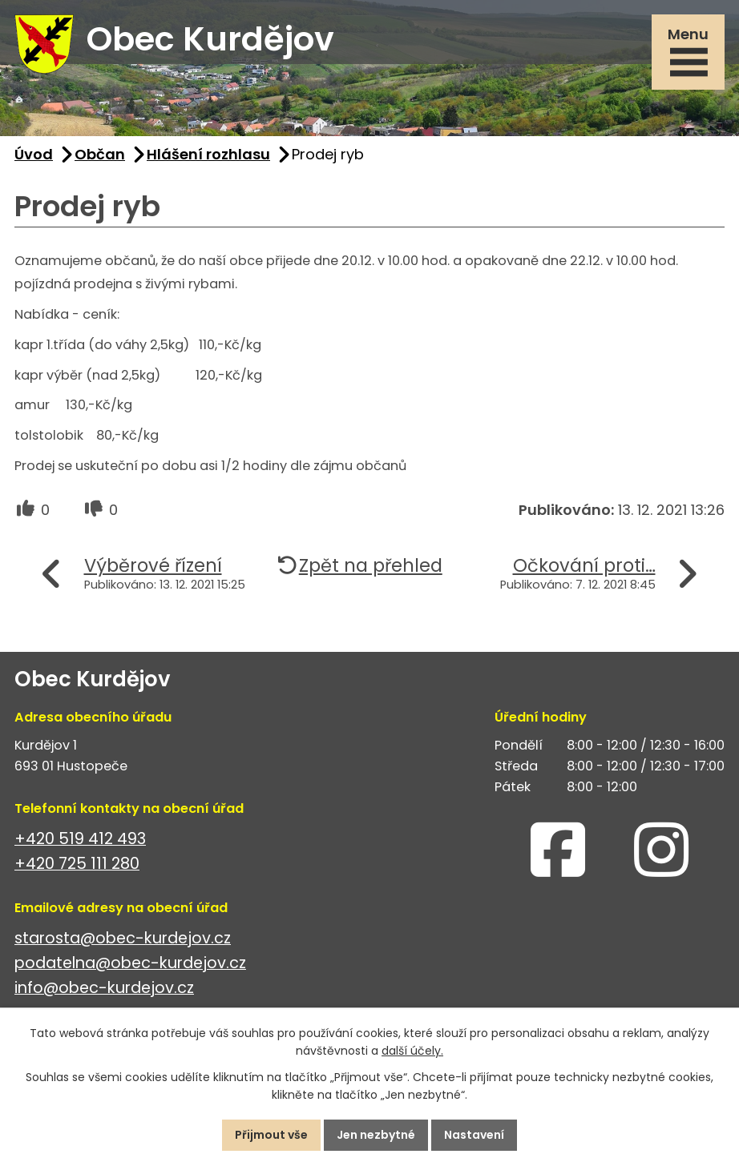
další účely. (412, 1051)
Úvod (33, 154)
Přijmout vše (271, 1135)
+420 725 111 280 (76, 863)
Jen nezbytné (376, 1135)
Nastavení (474, 1135)
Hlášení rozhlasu (208, 154)
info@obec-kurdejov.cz (104, 988)
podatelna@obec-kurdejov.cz (130, 963)
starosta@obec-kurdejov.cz (122, 938)
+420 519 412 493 (80, 839)
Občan (100, 154)
